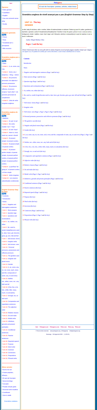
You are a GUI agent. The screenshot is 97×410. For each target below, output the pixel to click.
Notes (5, 201)
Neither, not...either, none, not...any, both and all (10, 281)
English (5, 15)
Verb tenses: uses (11, 244)
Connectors (9, 352)
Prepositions (9, 355)
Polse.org (71, 327)
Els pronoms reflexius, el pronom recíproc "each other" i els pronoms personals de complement (10, 91)
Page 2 (49, 72)
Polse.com (63, 327)
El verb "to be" (10, 121)
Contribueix (6, 392)
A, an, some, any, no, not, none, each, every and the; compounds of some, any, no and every (52, 134)
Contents (6, 196)
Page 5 (52, 112)
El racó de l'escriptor (9, 378)
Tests (4, 40)
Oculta (5, 24)
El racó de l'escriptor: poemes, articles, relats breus (57, 6)
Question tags (9, 213)
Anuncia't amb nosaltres (10, 389)
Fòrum (5, 37)
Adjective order (29, 160)
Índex (4, 63)
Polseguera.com (54, 327)
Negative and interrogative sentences (35, 72)
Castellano (6, 12)
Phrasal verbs (10, 358)
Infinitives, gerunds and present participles (8, 324)
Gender (8, 264)
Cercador (6, 384)
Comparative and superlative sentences (36, 156)
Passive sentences (29, 188)
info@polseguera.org (74, 331)
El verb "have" (10, 129)
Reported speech (11, 341)
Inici (10, 3)
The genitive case (11, 256)
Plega (4, 35)
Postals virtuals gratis (9, 386)
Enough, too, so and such (32, 151)
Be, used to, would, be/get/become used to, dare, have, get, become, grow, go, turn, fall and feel (53, 95)
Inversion (8, 350)
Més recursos (7, 48)
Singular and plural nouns (32, 125)
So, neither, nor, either (31, 90)
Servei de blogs (8, 381)
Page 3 (42, 112)
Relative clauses (10, 313)
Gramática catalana (10, 401)
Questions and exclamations (32, 86)
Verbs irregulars (11, 175)
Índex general (7, 10)
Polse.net (77, 327)
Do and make (10, 315)
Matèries (5, 118)
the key (56, 72)
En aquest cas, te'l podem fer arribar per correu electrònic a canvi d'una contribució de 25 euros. (52, 51)
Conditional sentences (31, 183)
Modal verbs (9, 318)
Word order (9, 347)
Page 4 (47, 112)
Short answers (10, 210)
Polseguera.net (44, 327)
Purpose (8, 344)
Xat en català (7, 395)
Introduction (6, 199)
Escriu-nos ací (7, 369)
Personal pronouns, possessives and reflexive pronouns (10, 250)
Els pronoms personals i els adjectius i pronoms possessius (10, 80)
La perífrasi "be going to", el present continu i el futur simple (10, 169)
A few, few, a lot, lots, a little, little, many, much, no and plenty (10, 290)
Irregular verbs (10, 241)
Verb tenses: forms (11, 238)
